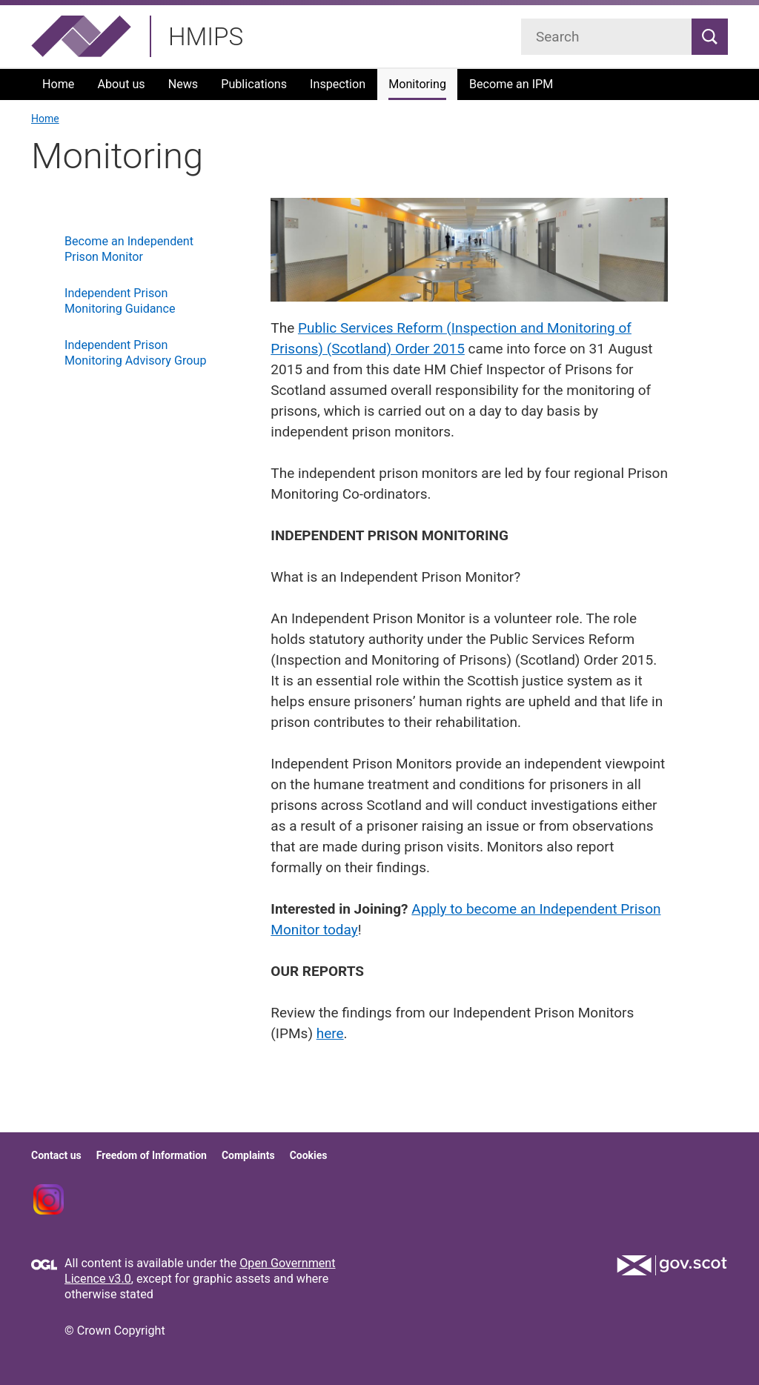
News (183, 84)
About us (121, 84)
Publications (254, 84)
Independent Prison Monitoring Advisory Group (135, 353)
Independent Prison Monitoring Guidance (119, 301)
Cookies (309, 1155)
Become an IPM (511, 84)
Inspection (337, 84)
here (330, 1033)
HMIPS (205, 36)
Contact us (56, 1155)
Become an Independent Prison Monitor (128, 249)
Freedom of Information (151, 1155)
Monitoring (417, 84)
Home (58, 84)
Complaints (248, 1155)
